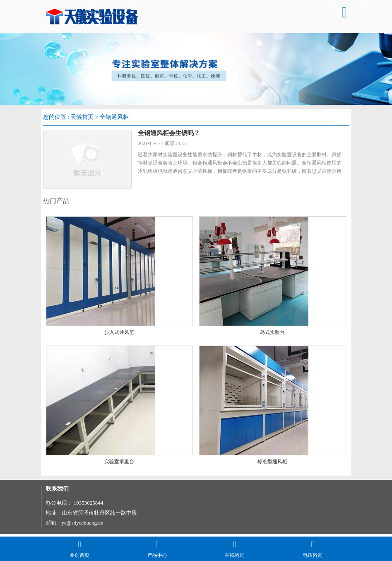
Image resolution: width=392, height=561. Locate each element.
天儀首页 (82, 117)
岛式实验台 (272, 335)
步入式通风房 (119, 335)
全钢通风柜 (114, 117)
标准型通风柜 (272, 464)
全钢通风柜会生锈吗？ (172, 133)
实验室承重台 (119, 464)
